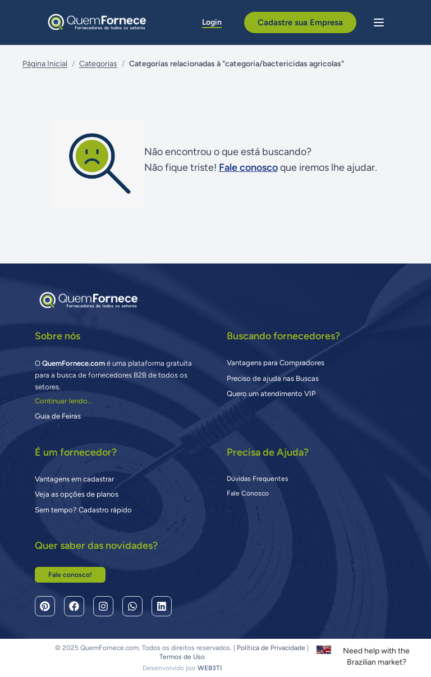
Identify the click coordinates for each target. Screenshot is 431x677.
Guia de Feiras (58, 416)
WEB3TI (210, 668)
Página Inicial (44, 64)
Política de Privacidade (271, 648)
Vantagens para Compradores (275, 362)
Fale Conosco (248, 493)
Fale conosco (248, 167)
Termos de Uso (182, 657)
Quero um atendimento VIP (271, 393)
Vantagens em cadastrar (74, 479)
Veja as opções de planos (76, 494)
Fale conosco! (70, 575)
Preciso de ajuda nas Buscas (273, 378)
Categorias (98, 64)
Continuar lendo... (64, 401)
